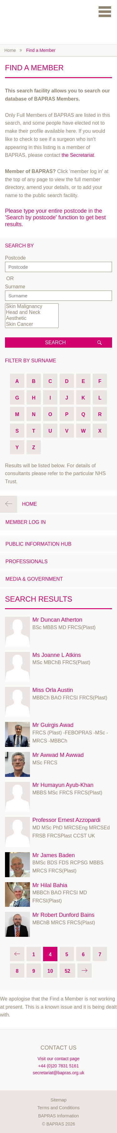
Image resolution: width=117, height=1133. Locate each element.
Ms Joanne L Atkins (56, 655)
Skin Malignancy (31, 307)
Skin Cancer (31, 324)
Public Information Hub (38, 544)
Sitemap (58, 1099)
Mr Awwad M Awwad (58, 755)
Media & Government (34, 579)
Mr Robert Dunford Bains (63, 915)
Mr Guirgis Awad (53, 725)
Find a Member (41, 50)
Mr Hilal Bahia (49, 885)
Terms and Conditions (58, 1107)
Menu (105, 11)
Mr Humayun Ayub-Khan (63, 785)
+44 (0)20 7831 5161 (58, 1065)
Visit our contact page (58, 1058)
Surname (15, 286)
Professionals (27, 561)
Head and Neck (31, 313)
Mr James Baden (53, 855)
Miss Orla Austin (52, 690)
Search (55, 342)
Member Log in (26, 522)
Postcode (15, 258)
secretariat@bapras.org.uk (58, 1072)
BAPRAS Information (58, 1115)
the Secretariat (77, 155)
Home (10, 50)
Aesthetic (31, 318)
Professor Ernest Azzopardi (66, 820)
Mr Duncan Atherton (57, 620)
